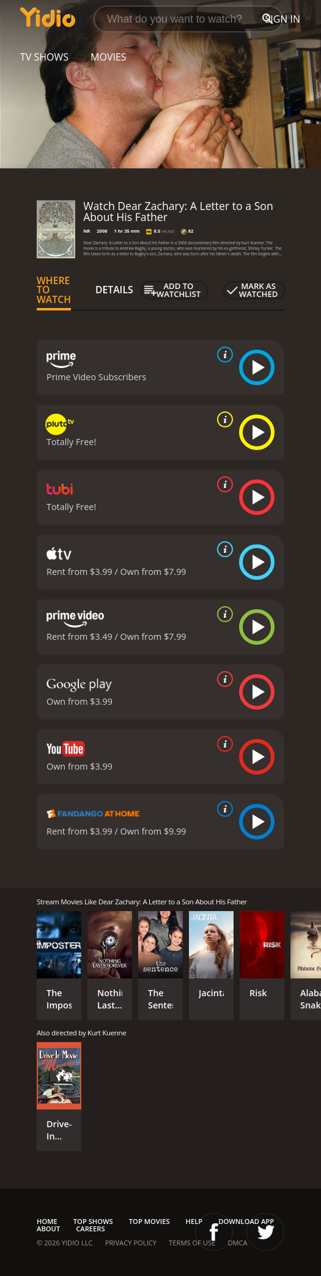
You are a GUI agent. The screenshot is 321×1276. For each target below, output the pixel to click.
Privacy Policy (131, 1242)
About (48, 1228)
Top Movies (149, 1221)
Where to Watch (54, 290)
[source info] (222, 354)
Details (114, 289)
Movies (108, 57)
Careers (90, 1228)
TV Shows (44, 57)
